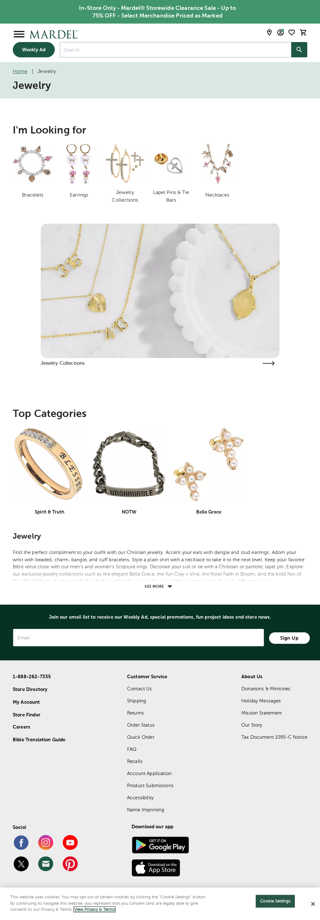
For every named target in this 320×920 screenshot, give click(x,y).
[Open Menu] (19, 34)
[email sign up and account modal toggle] (280, 32)
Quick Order (140, 737)
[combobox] (175, 49)
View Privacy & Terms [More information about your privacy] (94, 909)
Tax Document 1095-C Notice (274, 737)
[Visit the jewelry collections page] (269, 363)
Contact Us (139, 688)
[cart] (303, 32)
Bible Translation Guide (39, 739)
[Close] (313, 904)
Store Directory (30, 689)
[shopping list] (291, 32)
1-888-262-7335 (32, 676)
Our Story (251, 725)
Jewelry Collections (63, 363)
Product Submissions (150, 785)
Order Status (141, 725)
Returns (135, 712)
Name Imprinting (145, 809)
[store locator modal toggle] (269, 32)
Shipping (136, 700)
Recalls (135, 761)
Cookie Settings (275, 901)
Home (20, 71)
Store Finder (26, 714)
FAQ (132, 749)
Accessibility (140, 797)
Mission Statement (261, 712)
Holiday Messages (261, 700)
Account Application (149, 773)
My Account (26, 702)
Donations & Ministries (265, 688)
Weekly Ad (34, 49)
